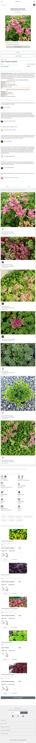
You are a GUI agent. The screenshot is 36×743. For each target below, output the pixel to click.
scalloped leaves (28, 87)
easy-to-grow (14, 87)
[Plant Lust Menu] (2, 1)
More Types (29, 186)
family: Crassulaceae (28, 516)
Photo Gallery (7, 186)
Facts (18, 186)
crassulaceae (7, 82)
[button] (32, 4)
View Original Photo (5, 234)
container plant (8, 87)
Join (24, 712)
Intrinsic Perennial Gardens (9, 339)
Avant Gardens (6, 306)
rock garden (18, 87)
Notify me (18, 52)
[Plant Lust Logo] (18, 1)
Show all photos (18, 46)
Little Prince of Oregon (8, 232)
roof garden (23, 87)
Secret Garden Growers (8, 264)
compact (4, 87)
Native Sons (5, 371)
